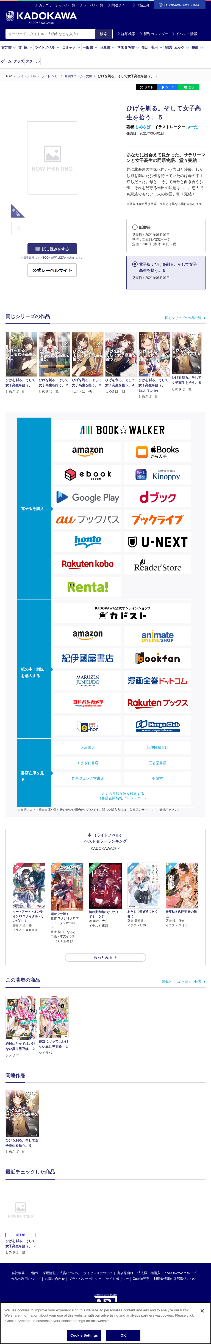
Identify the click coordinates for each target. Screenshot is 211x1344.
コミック (71, 47)
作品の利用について (26, 1269)
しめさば (143, 127)
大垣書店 (87, 748)
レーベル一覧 (93, 5)
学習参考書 (128, 47)
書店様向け (125, 1263)
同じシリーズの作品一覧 (183, 318)
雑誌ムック (177, 47)
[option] (22, 1112)
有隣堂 (157, 778)
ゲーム (6, 61)
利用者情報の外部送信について (177, 1269)
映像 (197, 47)
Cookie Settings (84, 1337)
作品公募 (142, 5)
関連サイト (120, 5)
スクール (32, 61)
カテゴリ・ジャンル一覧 (57, 5)
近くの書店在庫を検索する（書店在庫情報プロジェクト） (123, 796)
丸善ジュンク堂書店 (88, 778)
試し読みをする (52, 249)
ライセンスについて (98, 1263)
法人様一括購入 (148, 1263)
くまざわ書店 (87, 763)
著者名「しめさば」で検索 (181, 972)
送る (191, 87)
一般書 (90, 47)
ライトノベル (47, 47)
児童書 (107, 47)
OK (123, 1337)
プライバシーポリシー (85, 1269)
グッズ (18, 61)
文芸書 (8, 47)
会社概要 (18, 1263)
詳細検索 (126, 34)
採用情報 (49, 1263)
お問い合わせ (55, 1269)
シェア (169, 87)
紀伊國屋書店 (157, 748)
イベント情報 (184, 34)
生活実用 (152, 47)
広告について (69, 1263)
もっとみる (103, 947)
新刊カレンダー (154, 34)
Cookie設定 (141, 1269)
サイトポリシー (117, 1269)
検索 (103, 34)
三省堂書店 (157, 763)
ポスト (148, 87)
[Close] (202, 1312)
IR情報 (33, 1263)
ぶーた (192, 127)
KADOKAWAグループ (180, 1263)
